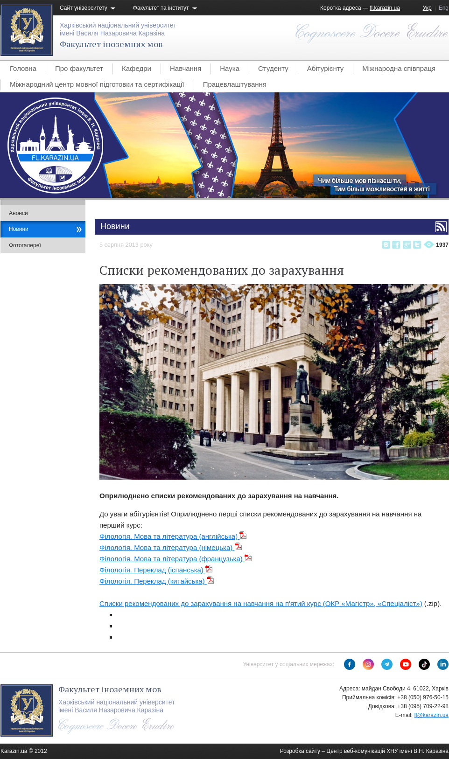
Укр (427, 8)
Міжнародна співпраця (398, 68)
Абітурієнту (325, 68)
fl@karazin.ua (431, 715)
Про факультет (79, 68)
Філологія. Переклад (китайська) (156, 581)
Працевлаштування (235, 84)
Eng (444, 8)
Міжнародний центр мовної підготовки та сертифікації (97, 84)
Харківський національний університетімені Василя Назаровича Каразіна (118, 29)
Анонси (18, 213)
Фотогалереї (25, 245)
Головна (23, 68)
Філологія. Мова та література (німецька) (170, 547)
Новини (18, 229)
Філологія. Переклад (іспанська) (156, 570)
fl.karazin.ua (385, 8)
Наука (229, 68)
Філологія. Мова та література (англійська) (173, 536)
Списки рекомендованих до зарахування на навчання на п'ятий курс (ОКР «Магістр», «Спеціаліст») (260, 603)
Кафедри (136, 68)
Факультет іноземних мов (111, 43)
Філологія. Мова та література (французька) (175, 559)
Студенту (273, 68)
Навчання (185, 68)
